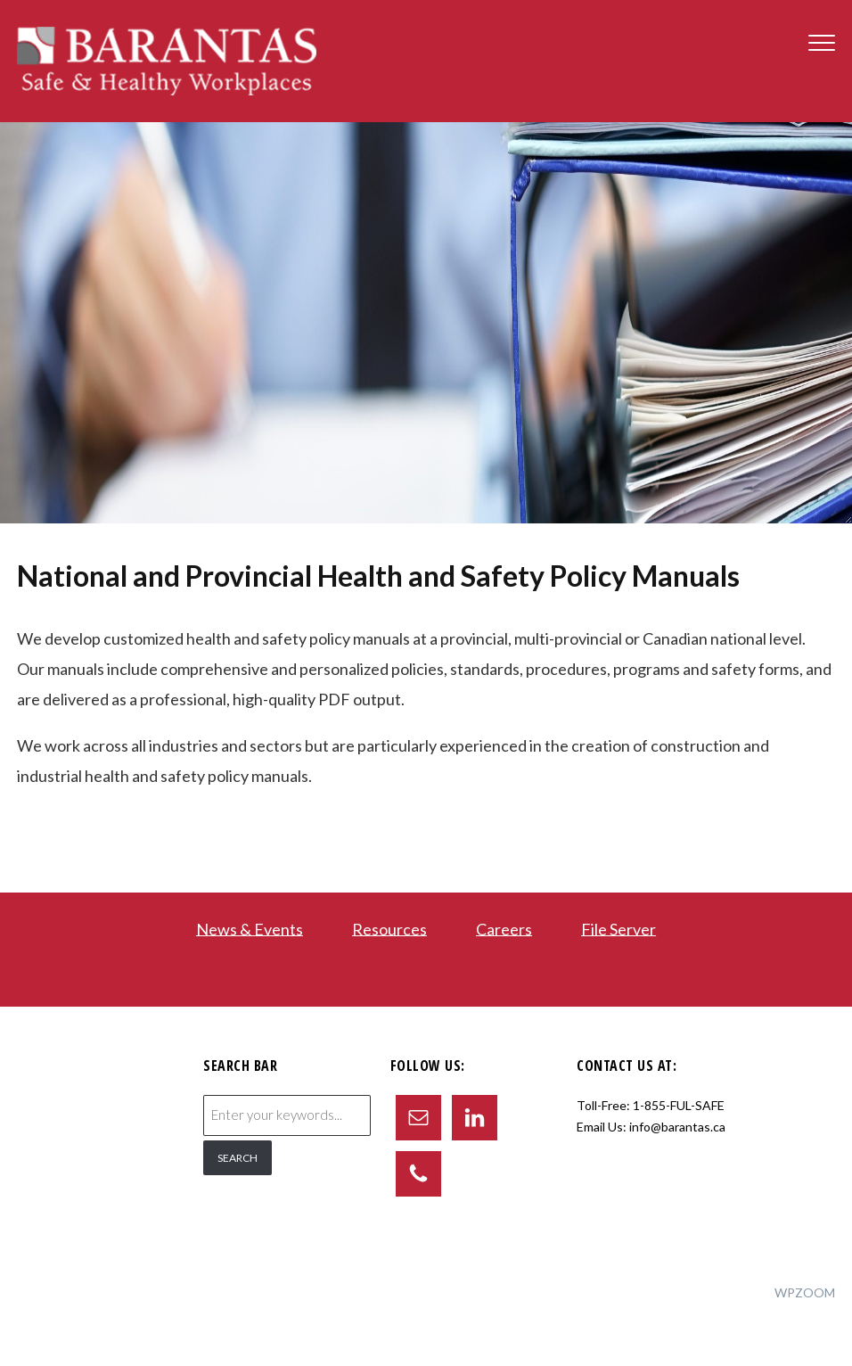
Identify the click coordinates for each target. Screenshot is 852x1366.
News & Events (249, 928)
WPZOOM (804, 1292)
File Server (618, 928)
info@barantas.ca (677, 1126)
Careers (504, 928)
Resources (389, 928)
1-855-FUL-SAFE (679, 1105)
